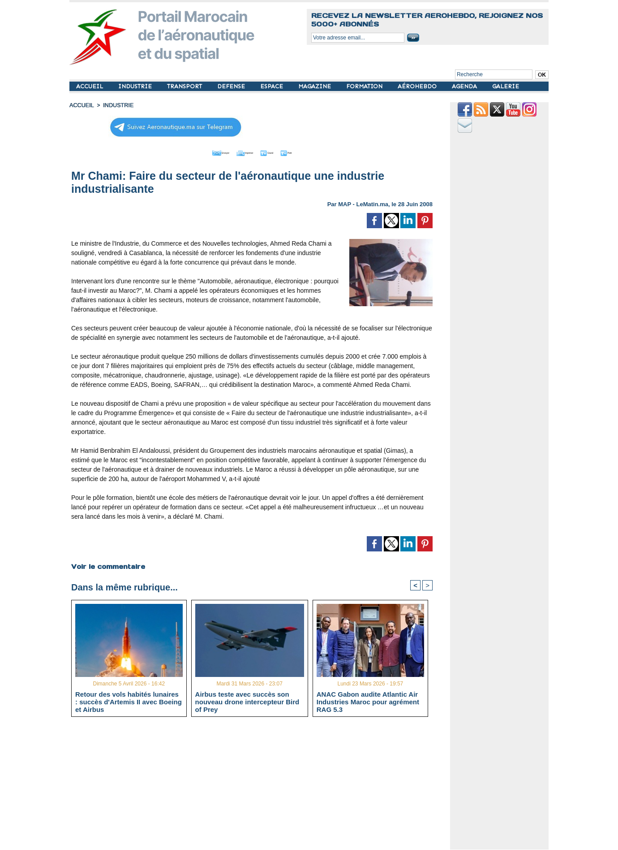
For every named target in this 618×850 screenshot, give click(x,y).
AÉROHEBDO (418, 86)
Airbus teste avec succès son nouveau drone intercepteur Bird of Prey (247, 701)
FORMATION (365, 86)
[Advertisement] (258, 786)
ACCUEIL (90, 86)
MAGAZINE (315, 86)
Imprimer (241, 151)
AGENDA (465, 86)
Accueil (81, 105)
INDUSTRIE (136, 86)
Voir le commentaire (107, 565)
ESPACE (272, 86)
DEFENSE (232, 86)
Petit (309, 151)
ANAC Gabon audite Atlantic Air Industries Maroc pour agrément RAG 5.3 (368, 701)
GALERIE (505, 86)
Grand (279, 151)
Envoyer (201, 151)
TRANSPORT (185, 86)
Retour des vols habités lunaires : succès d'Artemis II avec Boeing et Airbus (128, 701)
